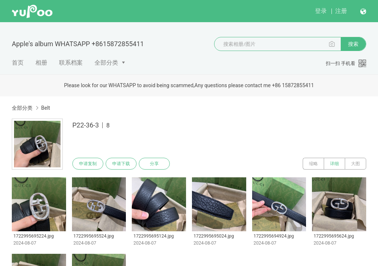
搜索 (353, 44)
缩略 (313, 163)
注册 (341, 10)
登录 (321, 10)
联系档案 (71, 62)
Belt (45, 108)
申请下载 (121, 163)
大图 (355, 163)
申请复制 (88, 163)
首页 (18, 62)
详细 (334, 163)
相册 (41, 62)
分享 (154, 163)
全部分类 (106, 62)
